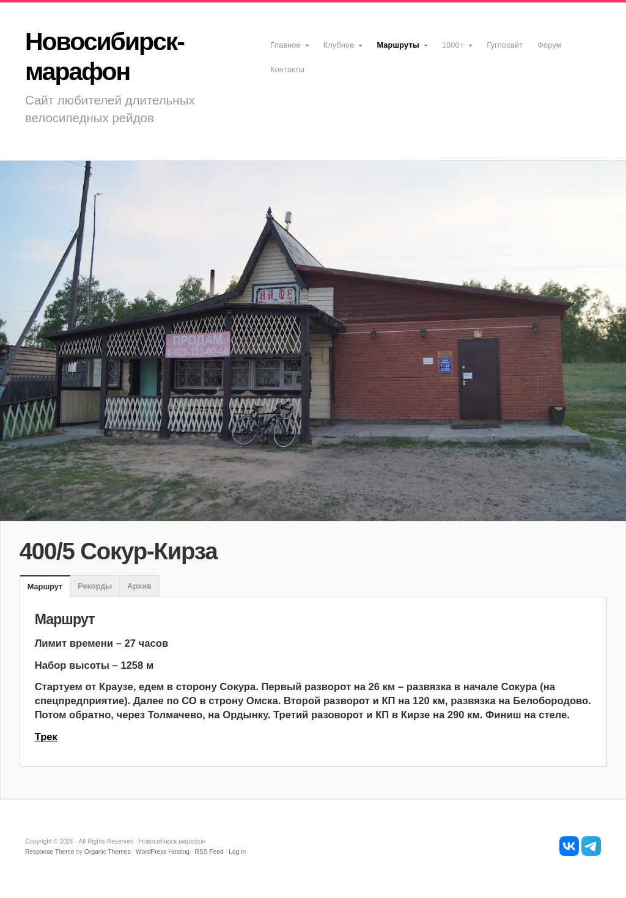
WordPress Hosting (163, 851)
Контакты (287, 69)
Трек (46, 737)
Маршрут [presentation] (45, 586)
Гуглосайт (505, 45)
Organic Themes (107, 851)
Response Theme (50, 851)
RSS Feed (209, 851)
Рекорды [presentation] (95, 586)
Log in (237, 851)
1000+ (454, 48)
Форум (549, 45)
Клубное (340, 48)
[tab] (45, 586)
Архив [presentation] (139, 586)
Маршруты (398, 48)
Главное (286, 48)
